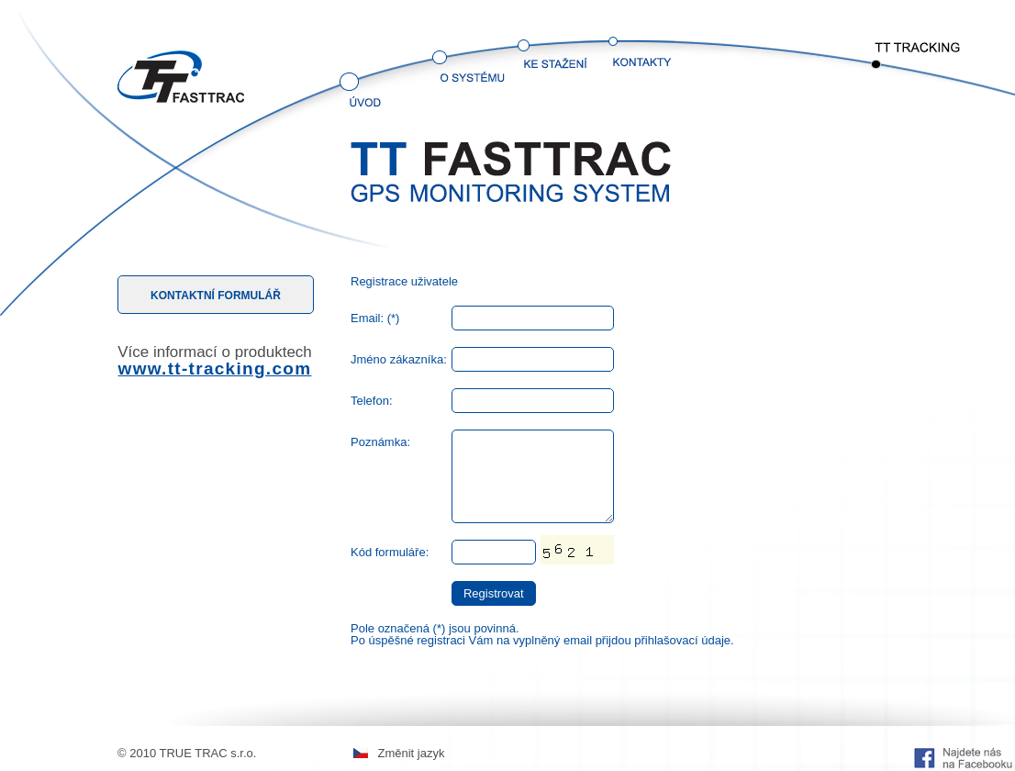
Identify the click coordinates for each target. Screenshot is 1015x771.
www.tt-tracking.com (215, 368)
